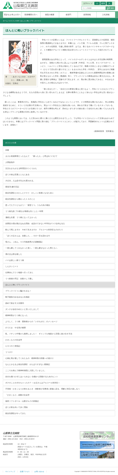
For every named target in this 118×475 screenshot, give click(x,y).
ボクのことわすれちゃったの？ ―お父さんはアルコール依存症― (32, 383)
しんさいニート (11, 266)
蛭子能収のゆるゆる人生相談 (17, 297)
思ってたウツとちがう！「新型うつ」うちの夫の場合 (27, 205)
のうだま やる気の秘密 (15, 328)
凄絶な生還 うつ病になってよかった (21, 217)
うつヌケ (9, 352)
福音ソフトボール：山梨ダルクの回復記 (22, 401)
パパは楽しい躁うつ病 (14, 260)
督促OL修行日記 (12, 187)
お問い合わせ (39, 471)
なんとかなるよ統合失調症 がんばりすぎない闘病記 (27, 364)
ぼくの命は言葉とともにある (17, 175)
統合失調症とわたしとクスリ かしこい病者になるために (29, 193)
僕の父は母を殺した (13, 254)
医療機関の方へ (31, 15)
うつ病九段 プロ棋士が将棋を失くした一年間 (24, 211)
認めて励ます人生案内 (14, 303)
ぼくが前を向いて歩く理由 (16, 407)
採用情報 (87, 15)
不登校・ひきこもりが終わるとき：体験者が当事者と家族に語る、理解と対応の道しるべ (42, 389)
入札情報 (106, 15)
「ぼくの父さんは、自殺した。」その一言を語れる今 (27, 236)
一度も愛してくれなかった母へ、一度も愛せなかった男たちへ (31, 248)
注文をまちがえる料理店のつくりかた (21, 168)
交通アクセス (25, 471)
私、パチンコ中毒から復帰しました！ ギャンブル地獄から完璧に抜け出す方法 (38, 334)
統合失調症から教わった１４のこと (20, 199)
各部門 (68, 15)
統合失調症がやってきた (15, 413)
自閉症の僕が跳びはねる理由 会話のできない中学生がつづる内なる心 (35, 224)
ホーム (5, 21)
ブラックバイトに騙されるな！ (18, 291)
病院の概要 (49, 15)
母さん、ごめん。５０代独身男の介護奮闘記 (24, 242)
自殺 (7, 150)
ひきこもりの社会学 (13, 340)
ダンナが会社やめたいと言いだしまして (22, 309)
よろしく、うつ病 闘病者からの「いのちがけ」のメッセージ (31, 321)
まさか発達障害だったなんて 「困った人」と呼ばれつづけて (31, 156)
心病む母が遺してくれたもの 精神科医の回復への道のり (29, 358)
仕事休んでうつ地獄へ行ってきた (19, 272)
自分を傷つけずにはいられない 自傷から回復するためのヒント (31, 377)
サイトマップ (10, 471)
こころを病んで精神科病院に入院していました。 (25, 370)
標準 (103, 3)
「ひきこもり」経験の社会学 (17, 395)
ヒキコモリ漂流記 (12, 346)
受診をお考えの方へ (12, 15)
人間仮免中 (10, 162)
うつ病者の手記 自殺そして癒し (19, 279)
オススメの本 (14, 21)
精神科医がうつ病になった (16, 315)
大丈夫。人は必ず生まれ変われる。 (20, 181)
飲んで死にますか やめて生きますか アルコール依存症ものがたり (34, 230)
